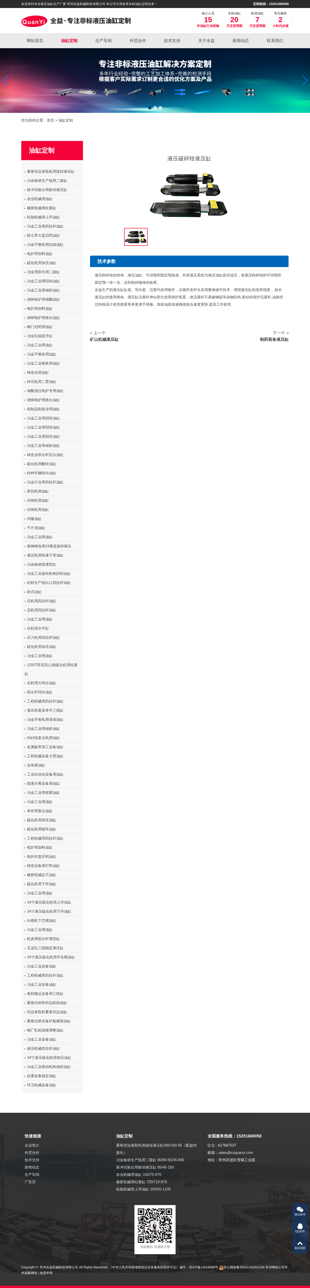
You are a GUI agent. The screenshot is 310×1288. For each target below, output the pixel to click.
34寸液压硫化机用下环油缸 (48, 911)
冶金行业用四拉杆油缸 (44, 482)
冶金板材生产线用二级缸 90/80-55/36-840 (150, 1160)
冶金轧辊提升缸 (39, 336)
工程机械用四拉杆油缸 (44, 701)
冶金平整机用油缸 (40, 354)
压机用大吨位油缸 (40, 683)
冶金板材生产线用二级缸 (46, 181)
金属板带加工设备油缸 (44, 747)
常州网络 (271, 1267)
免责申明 (46, 1273)
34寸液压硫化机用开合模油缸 (50, 957)
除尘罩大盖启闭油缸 (42, 235)
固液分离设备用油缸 (42, 783)
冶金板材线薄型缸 (40, 564)
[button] (5, 80)
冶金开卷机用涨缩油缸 (44, 719)
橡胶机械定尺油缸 (40, 875)
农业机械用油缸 (39, 199)
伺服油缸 (33, 519)
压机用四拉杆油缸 (40, 601)
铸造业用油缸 (37, 372)
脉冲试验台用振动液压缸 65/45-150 (145, 1167)
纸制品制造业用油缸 (42, 409)
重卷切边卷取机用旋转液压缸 (50, 171)
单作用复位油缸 (39, 811)
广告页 (30, 1182)
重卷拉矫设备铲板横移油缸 (48, 1021)
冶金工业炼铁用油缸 (42, 363)
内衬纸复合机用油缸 (42, 738)
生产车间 (32, 1175)
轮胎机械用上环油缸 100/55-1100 (143, 1189)
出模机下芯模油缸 (40, 920)
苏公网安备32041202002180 (244, 1267)
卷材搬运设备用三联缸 (44, 994)
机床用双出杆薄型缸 (42, 939)
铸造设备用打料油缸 (42, 866)
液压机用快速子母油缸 (44, 555)
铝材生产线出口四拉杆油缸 (48, 583)
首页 (50, 120)
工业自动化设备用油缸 (44, 774)
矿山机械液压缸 (104, 339)
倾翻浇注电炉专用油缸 (44, 391)
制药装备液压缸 (274, 339)
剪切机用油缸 (37, 491)
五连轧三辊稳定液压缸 (44, 948)
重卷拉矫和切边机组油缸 (46, 1003)
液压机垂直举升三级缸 (44, 710)
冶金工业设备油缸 (40, 966)
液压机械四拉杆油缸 (42, 1048)
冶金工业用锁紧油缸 (42, 793)
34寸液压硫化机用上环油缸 (48, 902)
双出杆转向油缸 (39, 692)
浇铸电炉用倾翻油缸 (42, 299)
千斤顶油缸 (35, 528)
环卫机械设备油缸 (40, 1085)
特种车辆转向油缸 (40, 473)
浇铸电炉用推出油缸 (42, 318)
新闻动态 (32, 1167)
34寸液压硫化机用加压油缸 (48, 1058)
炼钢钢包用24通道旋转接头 (48, 546)
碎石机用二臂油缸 (40, 382)
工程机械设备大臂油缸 (44, 756)
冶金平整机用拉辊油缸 (44, 244)
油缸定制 (65, 120)
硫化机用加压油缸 (40, 263)
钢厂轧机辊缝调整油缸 (44, 1030)
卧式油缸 (33, 592)
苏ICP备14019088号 (203, 1267)
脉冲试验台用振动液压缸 (46, 190)
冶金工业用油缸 (39, 345)
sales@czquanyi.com (236, 1153)
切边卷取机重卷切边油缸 (46, 1012)
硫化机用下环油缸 (40, 884)
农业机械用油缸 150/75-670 (138, 1175)
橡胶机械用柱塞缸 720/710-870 (141, 1182)
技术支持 (32, 1160)
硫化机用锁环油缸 (40, 829)
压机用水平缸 (37, 628)
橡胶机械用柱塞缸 (40, 208)
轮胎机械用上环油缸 (42, 217)
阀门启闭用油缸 (39, 327)
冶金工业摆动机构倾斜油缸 (48, 1067)
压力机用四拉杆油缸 (42, 637)
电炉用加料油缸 (39, 254)
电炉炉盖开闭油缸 (40, 857)
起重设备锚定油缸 (40, 1076)
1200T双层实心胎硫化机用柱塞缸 (51, 669)
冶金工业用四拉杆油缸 (44, 226)
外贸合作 (32, 1153)
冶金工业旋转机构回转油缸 (48, 573)
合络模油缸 (35, 765)
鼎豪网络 (30, 1273)
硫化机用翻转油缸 (40, 464)
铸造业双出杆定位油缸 (44, 455)
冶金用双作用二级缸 (42, 272)
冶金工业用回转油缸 (42, 281)
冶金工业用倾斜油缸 (42, 290)
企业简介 (32, 1145)
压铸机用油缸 (37, 500)
